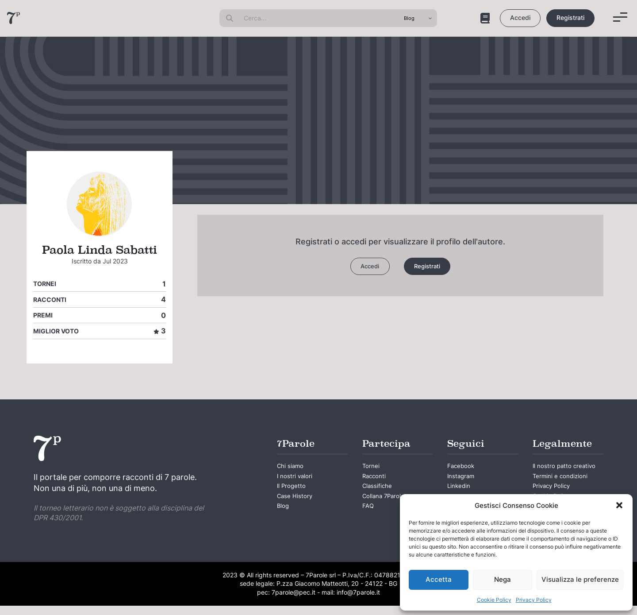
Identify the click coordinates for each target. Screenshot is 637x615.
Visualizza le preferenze (580, 579)
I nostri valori (299, 480)
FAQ (369, 518)
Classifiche (380, 493)
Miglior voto (56, 331)
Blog (284, 518)
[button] (619, 505)
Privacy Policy (534, 599)
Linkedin (461, 493)
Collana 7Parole (388, 506)
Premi (43, 315)
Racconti (49, 299)
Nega (502, 579)
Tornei (44, 283)
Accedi (520, 17)
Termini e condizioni (566, 493)
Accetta (439, 579)
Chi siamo (293, 467)
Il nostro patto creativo (556, 474)
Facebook (463, 467)
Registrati (570, 17)
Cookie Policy (494, 599)
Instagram (463, 480)
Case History (298, 506)
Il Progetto (294, 493)
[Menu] (620, 17)
